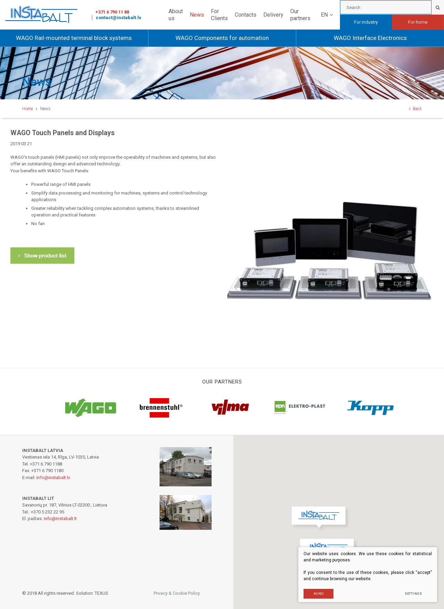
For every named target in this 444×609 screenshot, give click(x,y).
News (197, 14)
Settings (413, 593)
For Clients (219, 14)
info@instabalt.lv (53, 477)
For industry (366, 22)
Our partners (300, 14)
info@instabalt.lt (60, 518)
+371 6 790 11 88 (112, 12)
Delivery (273, 14)
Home (27, 108)
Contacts (245, 14)
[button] (320, 519)
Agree (318, 593)
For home (417, 22)
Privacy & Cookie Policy (177, 593)
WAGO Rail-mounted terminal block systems (74, 37)
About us (176, 14)
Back (415, 108)
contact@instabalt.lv (118, 17)
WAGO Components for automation (222, 37)
